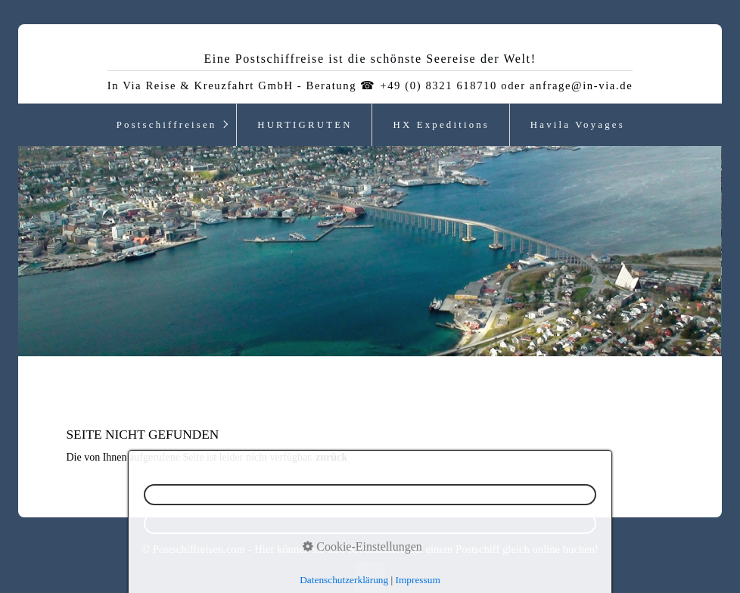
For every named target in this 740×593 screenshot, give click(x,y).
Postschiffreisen (167, 125)
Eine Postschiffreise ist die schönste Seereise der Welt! (370, 58)
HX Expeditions (441, 125)
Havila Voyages (577, 125)
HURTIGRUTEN (304, 125)
